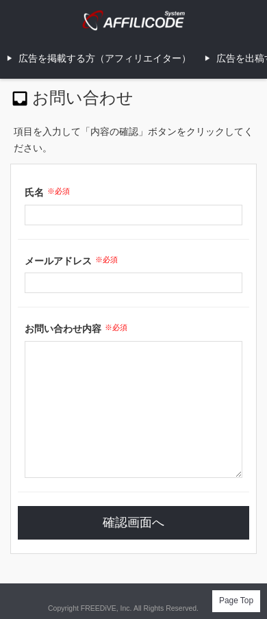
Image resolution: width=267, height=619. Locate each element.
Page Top (236, 600)
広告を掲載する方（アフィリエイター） (104, 58)
